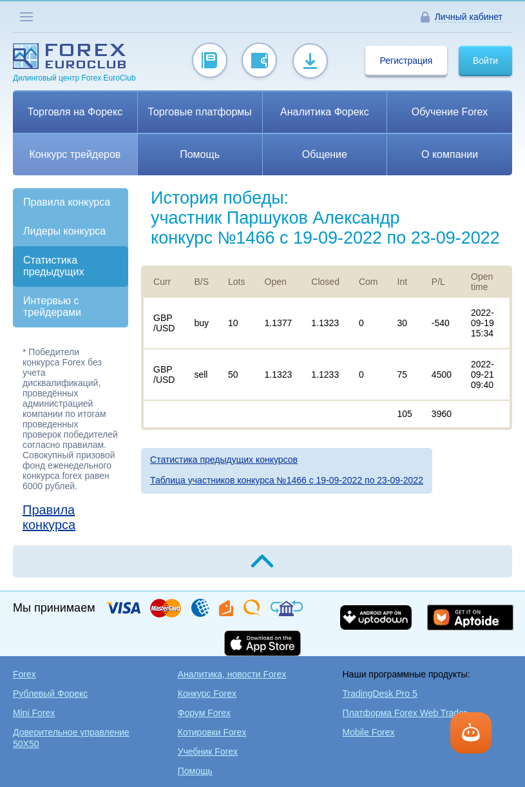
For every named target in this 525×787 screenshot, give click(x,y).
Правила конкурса (66, 202)
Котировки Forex (212, 732)
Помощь (195, 771)
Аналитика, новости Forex (232, 674)
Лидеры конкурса (64, 231)
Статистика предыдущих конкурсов (224, 459)
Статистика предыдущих (53, 266)
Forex (24, 674)
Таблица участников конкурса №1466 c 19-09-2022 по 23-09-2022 (286, 480)
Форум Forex (204, 713)
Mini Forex (34, 713)
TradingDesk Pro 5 (380, 693)
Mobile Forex (369, 732)
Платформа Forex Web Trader (405, 713)
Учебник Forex (208, 751)
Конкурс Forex (207, 693)
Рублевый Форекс (50, 693)
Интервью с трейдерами (52, 306)
